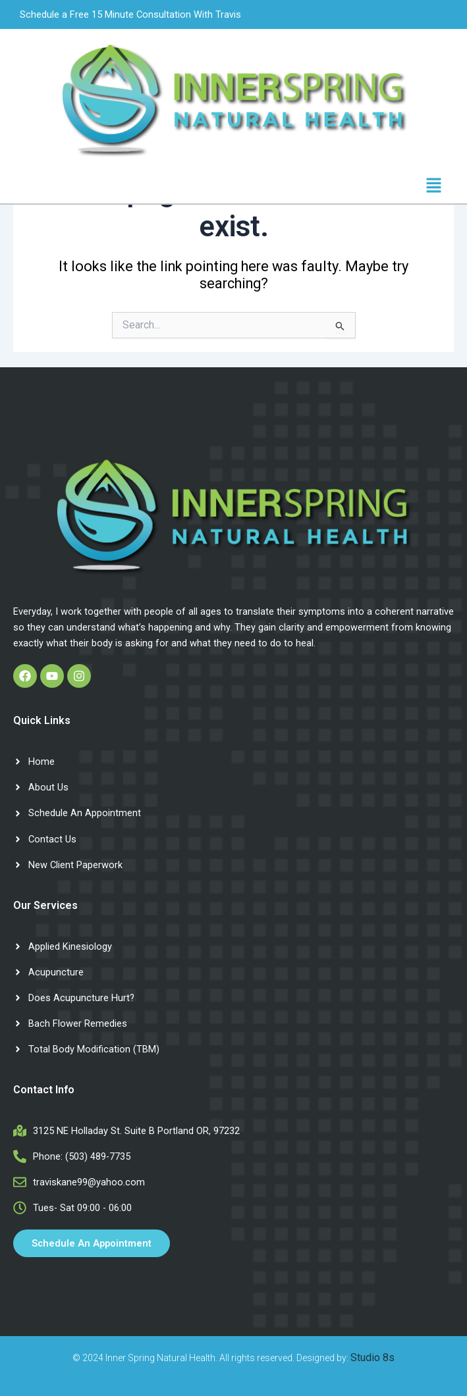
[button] (434, 186)
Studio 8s (372, 1357)
